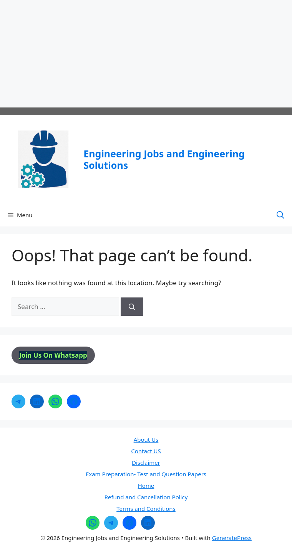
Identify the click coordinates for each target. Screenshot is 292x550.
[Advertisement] (146, 53)
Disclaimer (146, 462)
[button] (280, 214)
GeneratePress (232, 538)
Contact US (146, 451)
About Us (146, 439)
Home (146, 485)
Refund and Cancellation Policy (146, 497)
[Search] (132, 306)
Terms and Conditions (146, 508)
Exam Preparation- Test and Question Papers (146, 474)
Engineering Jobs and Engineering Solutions (163, 159)
